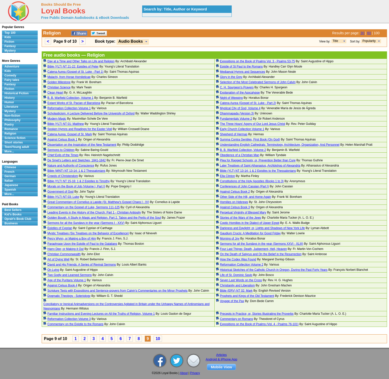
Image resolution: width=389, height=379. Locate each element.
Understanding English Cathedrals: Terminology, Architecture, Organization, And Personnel (280, 144)
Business (11, 223)
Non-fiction (12, 115)
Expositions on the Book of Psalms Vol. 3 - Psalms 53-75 (257, 61)
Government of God (60, 191)
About (184, 373)
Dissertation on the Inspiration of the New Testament (81, 144)
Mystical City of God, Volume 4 (240, 108)
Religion (10, 133)
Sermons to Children (60, 150)
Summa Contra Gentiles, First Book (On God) (250, 139)
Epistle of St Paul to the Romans (241, 66)
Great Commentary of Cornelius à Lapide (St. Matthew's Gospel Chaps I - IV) (98, 202)
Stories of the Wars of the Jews (240, 217)
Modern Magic (56, 118)
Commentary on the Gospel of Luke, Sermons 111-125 (83, 207)
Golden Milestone (58, 82)
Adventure (11, 66)
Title (335, 41)
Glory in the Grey (231, 77)
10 (158, 339)
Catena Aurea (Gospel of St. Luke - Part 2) (248, 103)
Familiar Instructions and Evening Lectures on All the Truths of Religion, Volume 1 (101, 313)
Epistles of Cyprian (59, 228)
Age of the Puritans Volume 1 (66, 280)
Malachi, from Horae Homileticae (69, 77)
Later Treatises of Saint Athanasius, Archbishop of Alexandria (260, 165)
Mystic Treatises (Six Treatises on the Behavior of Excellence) (88, 233)
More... (9, 151)
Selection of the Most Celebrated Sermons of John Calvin (258, 82)
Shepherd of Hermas (234, 134)
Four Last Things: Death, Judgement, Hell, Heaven (253, 249)
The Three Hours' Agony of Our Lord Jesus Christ (252, 124)
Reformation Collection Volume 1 (69, 108)
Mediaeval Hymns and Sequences (242, 71)
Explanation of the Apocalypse (240, 92)
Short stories (13, 142)
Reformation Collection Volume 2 (241, 264)
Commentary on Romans (236, 319)
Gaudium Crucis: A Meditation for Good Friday (250, 233)
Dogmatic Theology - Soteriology (69, 296)
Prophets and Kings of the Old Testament (247, 296)
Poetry (9, 124)
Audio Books (130, 41)
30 (362, 33)
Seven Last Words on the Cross (241, 280)
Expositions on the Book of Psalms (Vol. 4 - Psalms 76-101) (259, 324)
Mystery (10, 50)
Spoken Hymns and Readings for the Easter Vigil (79, 129)
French (9, 171)
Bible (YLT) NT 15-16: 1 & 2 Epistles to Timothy (78, 181)
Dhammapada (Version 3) (237, 113)
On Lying (53, 270)
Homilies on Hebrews (234, 202)
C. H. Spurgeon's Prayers (237, 87)
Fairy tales (11, 80)
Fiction (9, 41)
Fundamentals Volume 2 (236, 118)
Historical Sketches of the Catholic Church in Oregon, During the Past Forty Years (274, 270)
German (10, 176)
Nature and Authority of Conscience (70, 165)
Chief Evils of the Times (62, 155)
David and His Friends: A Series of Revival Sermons (81, 264)
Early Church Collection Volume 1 (242, 129)
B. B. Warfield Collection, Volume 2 (243, 150)
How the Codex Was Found (238, 259)
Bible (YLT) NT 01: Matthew (65, 124)
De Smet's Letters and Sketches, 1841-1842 (76, 160)
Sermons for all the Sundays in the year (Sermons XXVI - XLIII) (261, 243)
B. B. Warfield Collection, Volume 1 (70, 98)
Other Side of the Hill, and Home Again (245, 197)
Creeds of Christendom (62, 176)
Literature (11, 106)
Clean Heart (55, 92)
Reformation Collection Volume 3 (69, 319)
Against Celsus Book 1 (62, 139)
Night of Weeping (231, 98)
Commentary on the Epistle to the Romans (75, 324)
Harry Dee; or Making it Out (65, 249)
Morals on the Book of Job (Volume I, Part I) (76, 186)
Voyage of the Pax (232, 301)
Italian (8, 180)
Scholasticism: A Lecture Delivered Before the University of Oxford (91, 113)
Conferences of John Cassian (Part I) (244, 186)
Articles (221, 355)
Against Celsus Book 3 (235, 207)
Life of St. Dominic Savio (236, 275)
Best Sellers (13, 210)
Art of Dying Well (58, 259)
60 (369, 33)
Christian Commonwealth (64, 254)
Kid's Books (13, 214)
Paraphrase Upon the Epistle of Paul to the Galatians (82, 243)
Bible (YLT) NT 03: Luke (63, 197)
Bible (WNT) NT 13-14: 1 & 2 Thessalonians (76, 170)
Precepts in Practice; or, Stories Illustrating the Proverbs (257, 313)
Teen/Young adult (16, 147)
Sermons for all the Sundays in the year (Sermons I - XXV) (86, 223)
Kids (7, 37)
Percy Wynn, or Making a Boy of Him (71, 238)
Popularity (369, 41)
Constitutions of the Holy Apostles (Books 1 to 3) (252, 181)
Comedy (10, 75)
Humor (9, 102)
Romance (11, 129)
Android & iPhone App (221, 359)
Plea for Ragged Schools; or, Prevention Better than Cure (258, 160)
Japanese (11, 185)
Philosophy (12, 120)
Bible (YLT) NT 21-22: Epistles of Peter (72, 66)
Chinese (10, 167)
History (9, 98)
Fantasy (10, 46)
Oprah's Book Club (17, 219)
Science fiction (15, 138)
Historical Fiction (16, 93)
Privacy (195, 373)
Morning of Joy (230, 238)
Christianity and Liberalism (237, 285)
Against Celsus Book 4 (62, 285)
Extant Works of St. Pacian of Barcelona (73, 103)
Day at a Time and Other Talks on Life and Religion (81, 61)
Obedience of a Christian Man (239, 155)
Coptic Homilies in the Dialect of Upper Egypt (249, 223)
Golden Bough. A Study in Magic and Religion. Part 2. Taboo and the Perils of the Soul (104, 217)
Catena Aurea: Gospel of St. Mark (69, 134)
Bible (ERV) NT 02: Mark (236, 290)
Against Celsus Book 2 (235, 191)
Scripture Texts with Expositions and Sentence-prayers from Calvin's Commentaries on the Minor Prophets (117, 290)
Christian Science (58, 87)
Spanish (10, 189)
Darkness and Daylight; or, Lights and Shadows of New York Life (262, 228)
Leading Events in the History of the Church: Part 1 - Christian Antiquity (94, 212)
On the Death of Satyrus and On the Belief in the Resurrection (261, 254)
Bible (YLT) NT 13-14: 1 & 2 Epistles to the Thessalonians (258, 170)
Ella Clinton (227, 176)
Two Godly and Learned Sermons (69, 275)
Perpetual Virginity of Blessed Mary (243, 212)
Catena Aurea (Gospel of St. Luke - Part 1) (75, 71)
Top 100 (9, 32)
